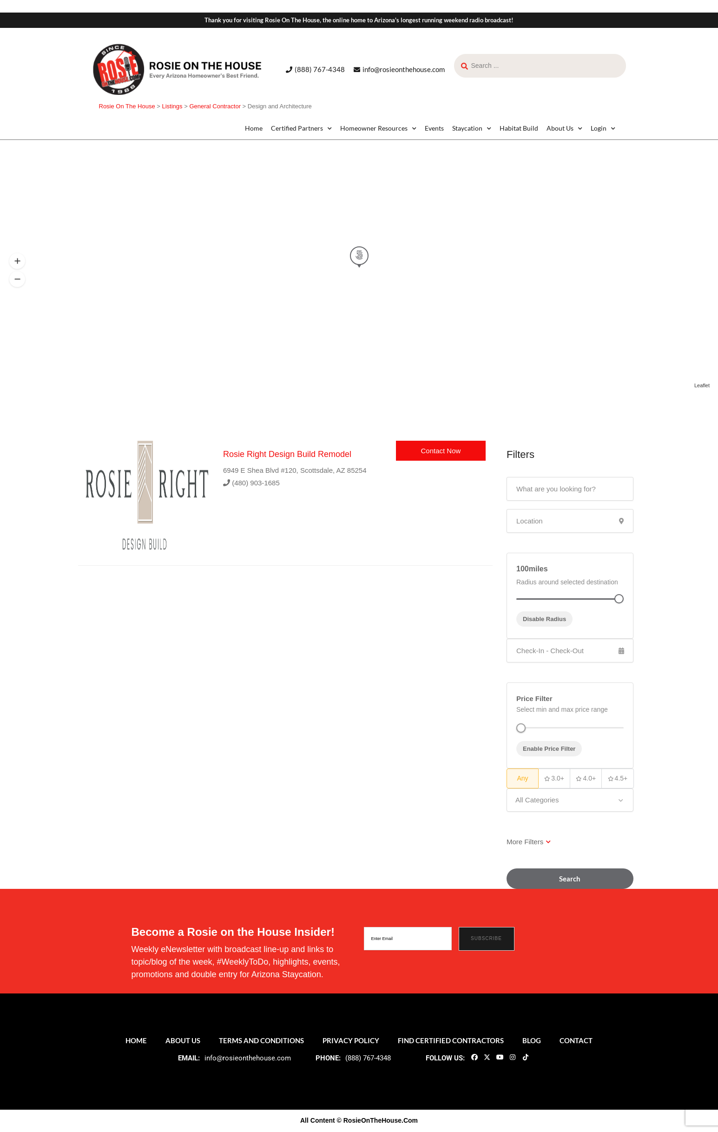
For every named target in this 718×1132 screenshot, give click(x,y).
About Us (564, 128)
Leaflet (702, 385)
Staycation (471, 128)
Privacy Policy (351, 1040)
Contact (576, 1040)
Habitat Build (519, 128)
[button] (17, 279)
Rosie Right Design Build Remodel (287, 454)
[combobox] (570, 800)
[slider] (521, 728)
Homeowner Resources (378, 128)
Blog (531, 1040)
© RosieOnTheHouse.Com (377, 1120)
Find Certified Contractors (451, 1040)
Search (569, 878)
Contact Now (441, 451)
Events (434, 128)
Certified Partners (301, 128)
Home (254, 128)
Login (603, 128)
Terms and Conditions (261, 1040)
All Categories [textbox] (537, 800)
